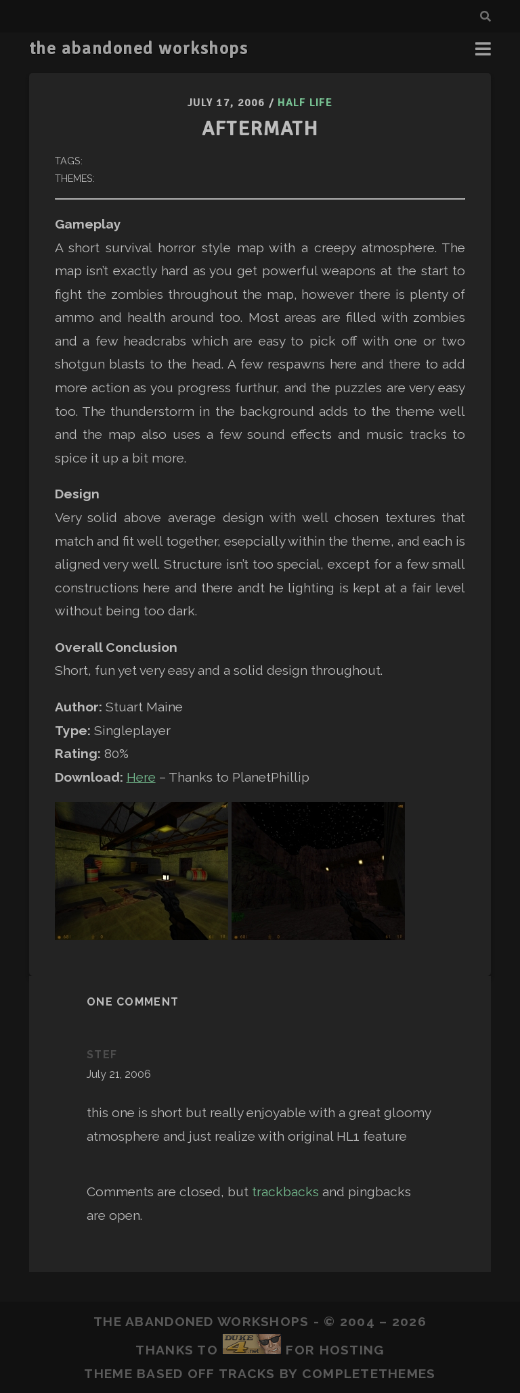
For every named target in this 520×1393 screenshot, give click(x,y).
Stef (102, 1054)
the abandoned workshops (138, 49)
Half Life (305, 103)
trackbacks (285, 1191)
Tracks (247, 1373)
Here (141, 777)
